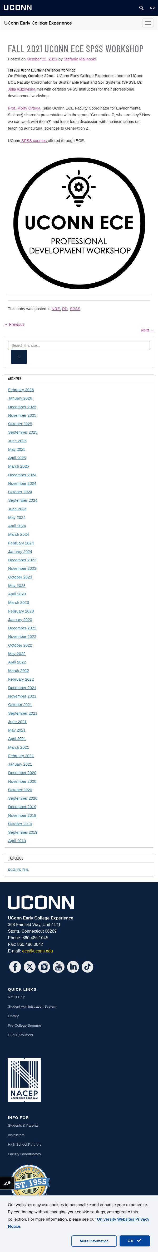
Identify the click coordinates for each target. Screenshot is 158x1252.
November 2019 (22, 815)
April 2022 (17, 662)
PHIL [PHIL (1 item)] (25, 869)
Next (147, 330)
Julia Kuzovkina (21, 89)
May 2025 (17, 449)
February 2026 (21, 389)
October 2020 (20, 790)
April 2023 (17, 594)
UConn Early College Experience (38, 23)
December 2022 (22, 628)
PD (65, 308)
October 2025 (20, 423)
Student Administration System (32, 1006)
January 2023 (20, 619)
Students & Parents (23, 1125)
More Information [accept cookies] (94, 1241)
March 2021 (18, 747)
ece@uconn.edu (37, 951)
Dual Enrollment (20, 1035)
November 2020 (22, 781)
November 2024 (22, 483)
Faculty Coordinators (24, 1154)
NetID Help (16, 997)
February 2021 (21, 755)
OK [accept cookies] (135, 1240)
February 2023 (21, 611)
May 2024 (17, 517)
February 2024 (21, 543)
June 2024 (17, 509)
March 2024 (18, 534)
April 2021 (17, 738)
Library (13, 1016)
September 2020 (22, 798)
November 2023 (22, 568)
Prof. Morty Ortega (24, 108)
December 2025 (22, 407)
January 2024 (20, 551)
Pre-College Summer (24, 1025)
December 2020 (22, 772)
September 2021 (22, 713)
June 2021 (17, 721)
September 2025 (22, 432)
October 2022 (20, 645)
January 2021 (20, 764)
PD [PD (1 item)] (19, 869)
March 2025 (18, 466)
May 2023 (17, 585)
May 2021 (17, 730)
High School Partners (25, 1144)
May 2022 (17, 653)
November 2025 (22, 415)
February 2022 (21, 679)
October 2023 (20, 577)
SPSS (75, 308)
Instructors (16, 1135)
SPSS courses (34, 140)
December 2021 (22, 687)
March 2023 (18, 602)
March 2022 (18, 670)
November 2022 (22, 636)
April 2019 (17, 840)
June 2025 (17, 441)
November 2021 (22, 696)
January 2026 (20, 398)
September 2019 (22, 832)
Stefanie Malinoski (80, 59)
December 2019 (22, 806)
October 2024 (20, 492)
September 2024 (22, 500)
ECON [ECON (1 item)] (12, 869)
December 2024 (22, 475)
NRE (56, 308)
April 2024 (17, 526)
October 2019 (20, 824)
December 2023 (22, 560)
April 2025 (17, 458)
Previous (14, 324)
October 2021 (20, 704)
